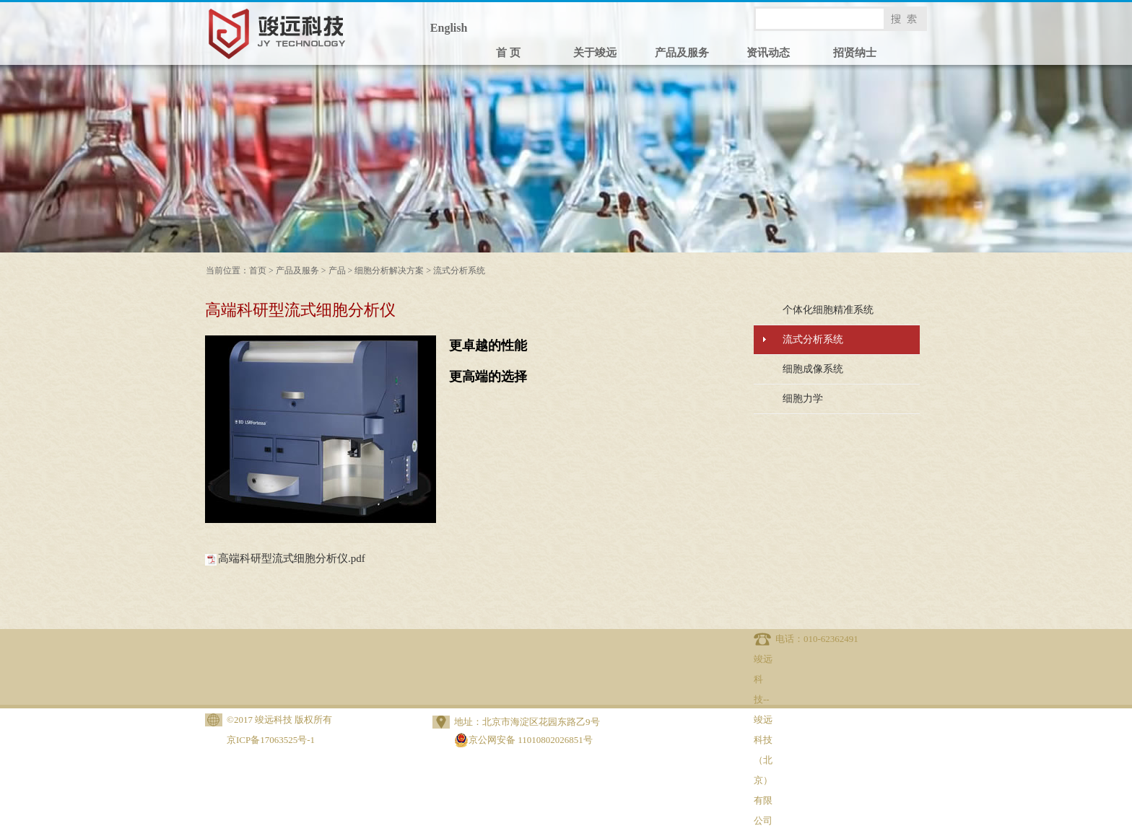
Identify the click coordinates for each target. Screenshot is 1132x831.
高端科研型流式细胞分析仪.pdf (291, 558)
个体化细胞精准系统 (828, 309)
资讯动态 (768, 52)
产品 (337, 270)
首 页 (508, 52)
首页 (257, 270)
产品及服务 (682, 52)
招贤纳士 (854, 52)
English (449, 28)
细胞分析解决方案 (389, 270)
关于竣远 (595, 52)
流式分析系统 (459, 270)
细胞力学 (803, 398)
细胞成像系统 (813, 369)
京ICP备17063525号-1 (271, 739)
